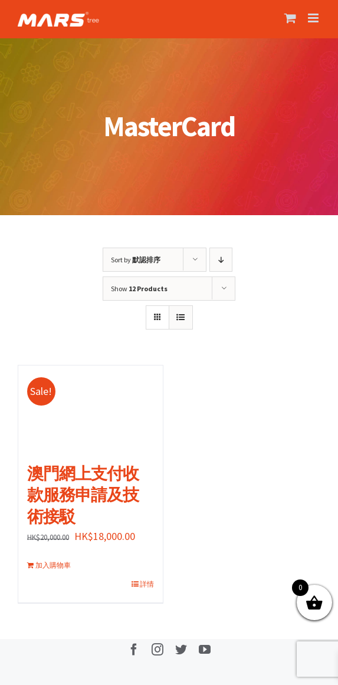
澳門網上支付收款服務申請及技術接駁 (83, 495)
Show (139, 288)
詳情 (147, 583)
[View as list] (180, 317)
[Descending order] (220, 260)
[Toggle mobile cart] (290, 18)
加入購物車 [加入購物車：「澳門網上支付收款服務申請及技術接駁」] (53, 565)
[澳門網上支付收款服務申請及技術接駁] (90, 408)
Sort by (135, 259)
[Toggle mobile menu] (314, 18)
